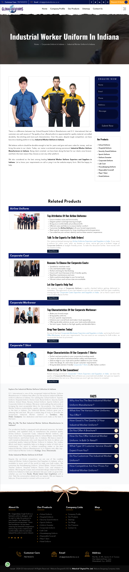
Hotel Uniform (103, 176)
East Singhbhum (51, 474)
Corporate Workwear (63, 376)
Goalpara (18, 417)
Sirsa (44, 451)
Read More (53, 251)
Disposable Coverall (105, 170)
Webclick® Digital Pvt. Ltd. (82, 569)
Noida (29, 474)
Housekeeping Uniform (106, 167)
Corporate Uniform (105, 161)
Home (44, 9)
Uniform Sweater (104, 157)
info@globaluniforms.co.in (49, 2)
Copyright (12, 569)
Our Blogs (71, 522)
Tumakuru (53, 415)
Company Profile (57, 9)
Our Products (73, 9)
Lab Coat (101, 164)
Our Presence (73, 525)
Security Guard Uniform (106, 151)
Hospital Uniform (104, 148)
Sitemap (86, 9)
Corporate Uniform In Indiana (53, 44)
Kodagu (38, 451)
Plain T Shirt (102, 173)
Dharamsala (51, 451)
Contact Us (98, 9)
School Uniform (103, 145)
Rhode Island (38, 474)
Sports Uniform (103, 154)
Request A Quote (119, 2)
